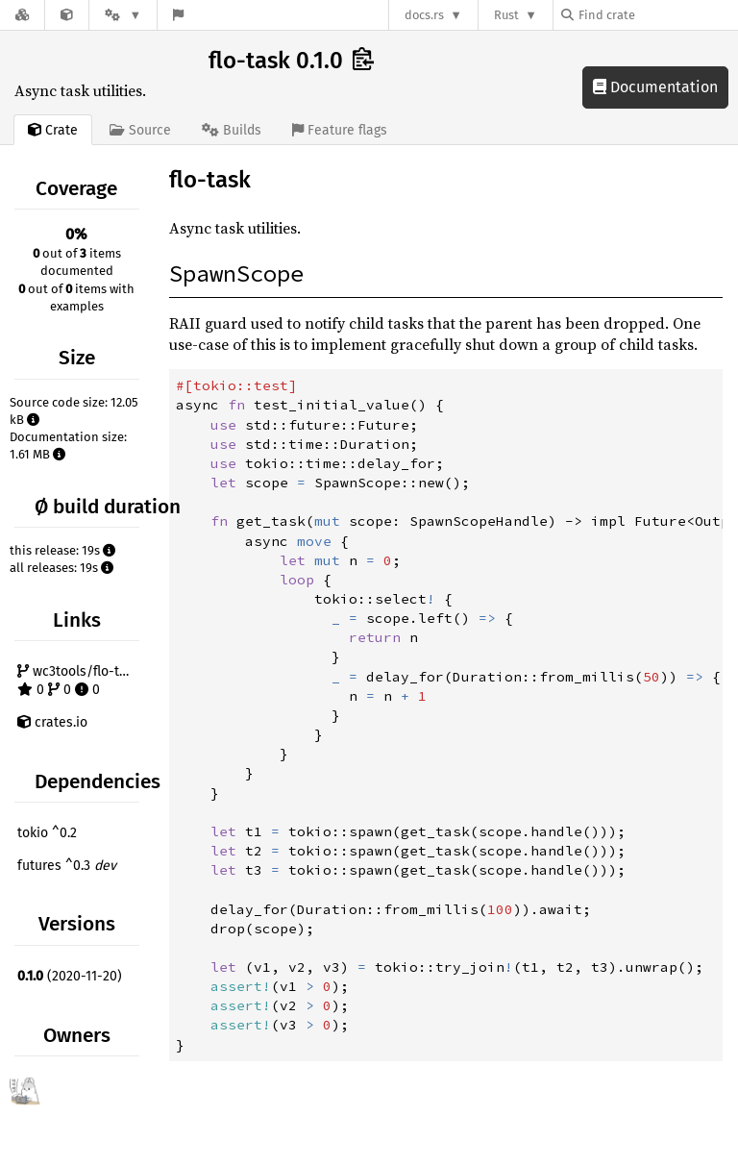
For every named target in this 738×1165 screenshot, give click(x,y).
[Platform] (123, 15)
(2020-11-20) (69, 976)
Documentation (655, 87)
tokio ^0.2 (47, 833)
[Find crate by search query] (657, 15)
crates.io (52, 722)
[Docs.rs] (22, 15)
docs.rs (424, 15)
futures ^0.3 (66, 865)
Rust (506, 15)
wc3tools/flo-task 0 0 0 (78, 681)
